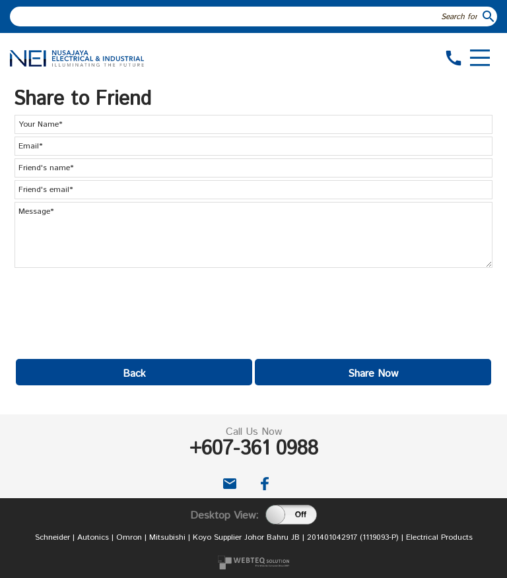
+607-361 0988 (253, 449)
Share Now (373, 373)
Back (134, 373)
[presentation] (115, 309)
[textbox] (245, 16)
